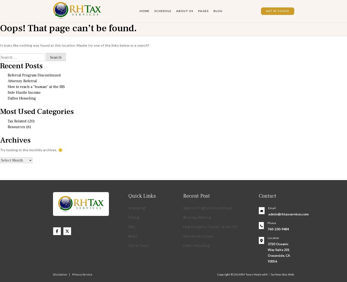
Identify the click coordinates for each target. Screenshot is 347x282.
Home (144, 11)
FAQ (132, 227)
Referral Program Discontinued (34, 75)
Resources (16, 127)
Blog (218, 11)
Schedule (162, 11)
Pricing (134, 217)
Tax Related (17, 121)
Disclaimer (60, 274)
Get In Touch (277, 11)
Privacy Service (82, 274)
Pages (203, 11)
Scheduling (136, 208)
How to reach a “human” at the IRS (36, 86)
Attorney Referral (22, 81)
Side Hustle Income (24, 92)
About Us (184, 11)
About (133, 236)
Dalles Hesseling (22, 98)
